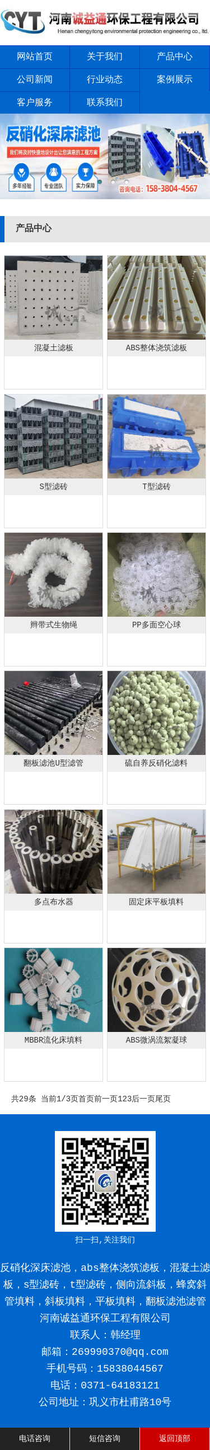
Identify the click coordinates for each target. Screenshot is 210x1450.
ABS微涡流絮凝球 (156, 1040)
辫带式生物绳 (53, 625)
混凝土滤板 (53, 348)
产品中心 (175, 57)
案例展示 (175, 80)
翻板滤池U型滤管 (53, 763)
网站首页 (35, 57)
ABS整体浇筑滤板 (156, 348)
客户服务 (35, 103)
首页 (86, 1099)
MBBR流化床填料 (54, 1040)
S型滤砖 (53, 486)
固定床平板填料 (156, 902)
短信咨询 (104, 1438)
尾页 (163, 1099)
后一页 (143, 1099)
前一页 (106, 1099)
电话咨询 (34, 1438)
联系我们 (105, 103)
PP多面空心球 (156, 625)
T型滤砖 (156, 486)
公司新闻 (35, 80)
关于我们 (105, 57)
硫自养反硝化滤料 (156, 763)
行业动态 (105, 80)
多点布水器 (53, 902)
